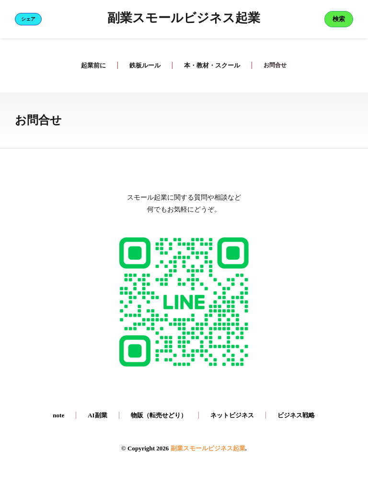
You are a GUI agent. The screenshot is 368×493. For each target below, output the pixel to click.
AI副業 (97, 415)
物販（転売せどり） (159, 415)
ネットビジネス (232, 415)
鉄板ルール (144, 65)
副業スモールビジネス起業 (183, 19)
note (58, 415)
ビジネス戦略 (296, 415)
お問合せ (275, 65)
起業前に (92, 65)
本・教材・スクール (211, 65)
